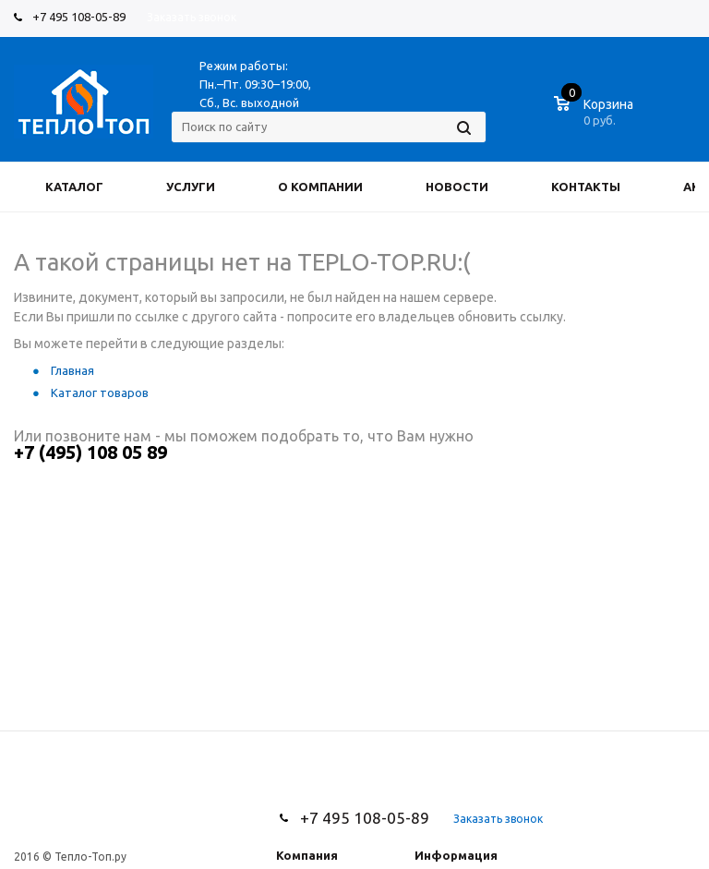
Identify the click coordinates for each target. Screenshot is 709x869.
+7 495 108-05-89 (79, 16)
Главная (72, 370)
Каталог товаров (100, 392)
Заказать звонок (191, 17)
